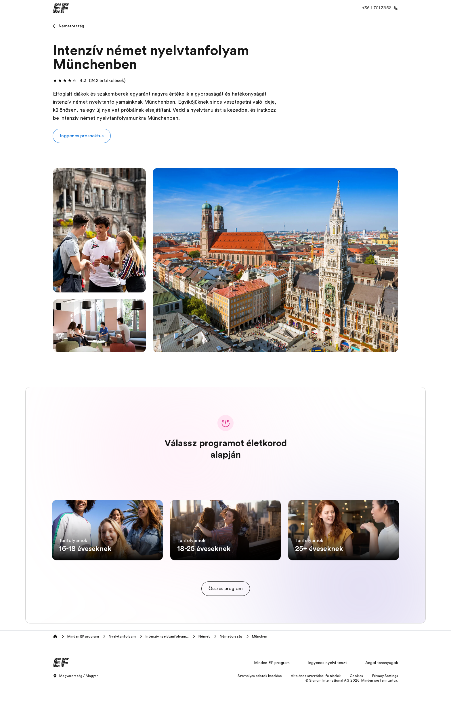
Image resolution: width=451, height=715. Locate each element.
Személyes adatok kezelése (260, 705)
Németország (71, 26)
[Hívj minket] (379, 8)
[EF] (61, 8)
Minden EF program (272, 691)
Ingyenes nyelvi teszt (327, 691)
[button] (81, 136)
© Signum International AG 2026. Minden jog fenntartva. (351, 709)
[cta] (226, 617)
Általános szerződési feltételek (316, 705)
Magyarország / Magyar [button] (75, 705)
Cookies (356, 705)
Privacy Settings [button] (385, 705)
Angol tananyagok (381, 691)
